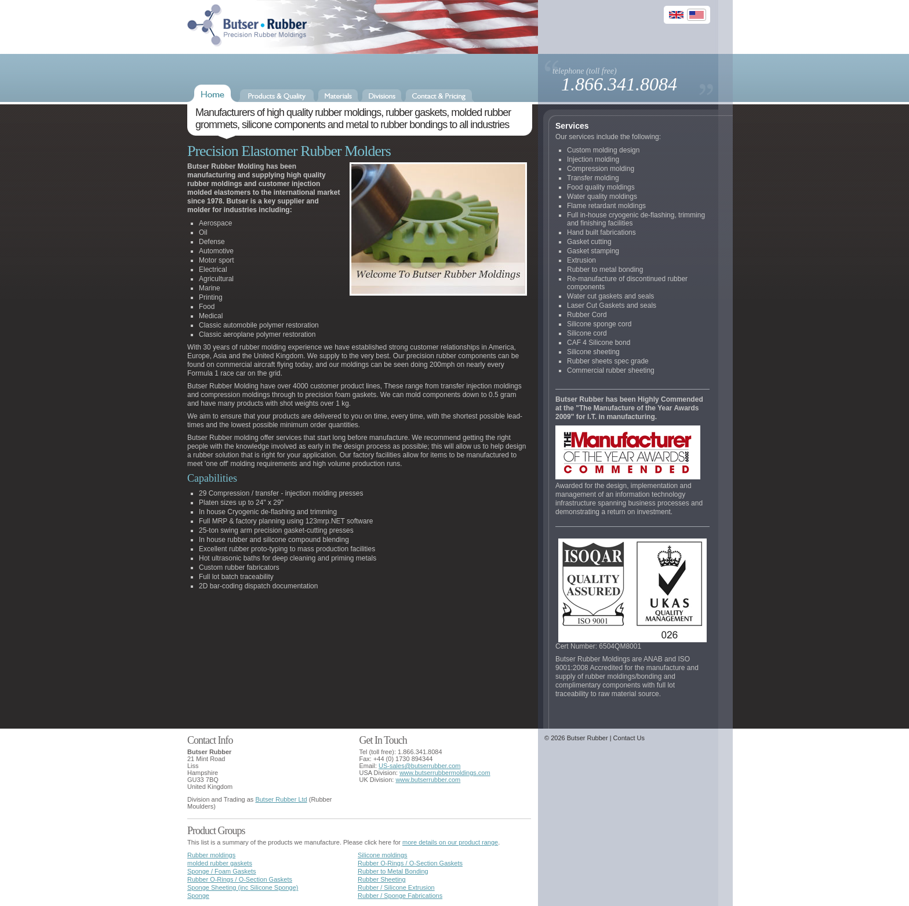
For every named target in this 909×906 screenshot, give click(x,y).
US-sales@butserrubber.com (419, 765)
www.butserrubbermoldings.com (444, 772)
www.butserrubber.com (427, 779)
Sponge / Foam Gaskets (221, 871)
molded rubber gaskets (219, 863)
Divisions (381, 95)
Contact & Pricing (438, 95)
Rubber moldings (211, 855)
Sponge (198, 895)
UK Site (676, 16)
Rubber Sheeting (382, 879)
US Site (696, 16)
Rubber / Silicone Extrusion (396, 887)
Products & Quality (277, 95)
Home (212, 93)
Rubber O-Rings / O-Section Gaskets (410, 863)
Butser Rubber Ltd (281, 799)
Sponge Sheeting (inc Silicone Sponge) (242, 887)
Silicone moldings (383, 855)
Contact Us (629, 737)
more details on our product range (450, 842)
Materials (338, 95)
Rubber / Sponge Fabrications (400, 895)
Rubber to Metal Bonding (393, 871)
